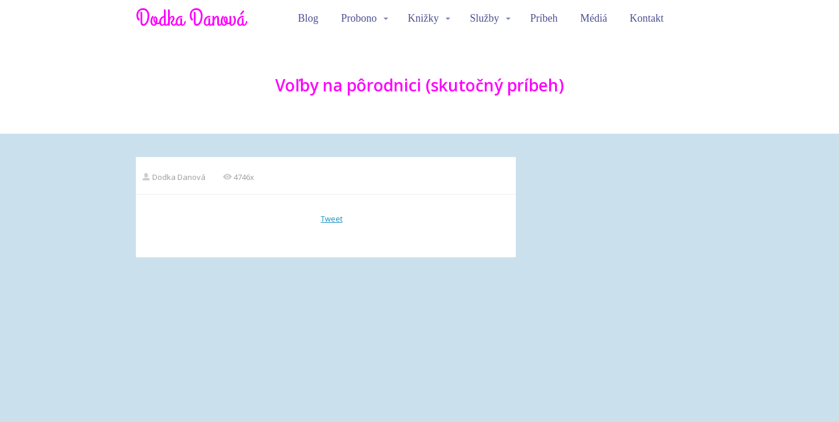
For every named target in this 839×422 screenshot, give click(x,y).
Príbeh (543, 18)
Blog (308, 18)
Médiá (593, 18)
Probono (358, 18)
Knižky (423, 18)
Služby (484, 18)
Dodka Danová (190, 18)
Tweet (332, 218)
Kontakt (647, 18)
